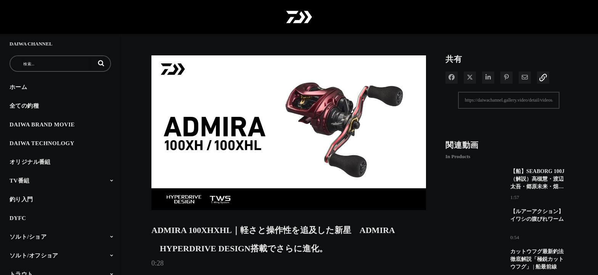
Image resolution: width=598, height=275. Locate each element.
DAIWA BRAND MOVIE (42, 124)
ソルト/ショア (28, 237)
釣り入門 (21, 199)
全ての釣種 (24, 106)
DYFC (18, 218)
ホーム (18, 87)
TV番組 (19, 181)
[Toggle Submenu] (111, 180)
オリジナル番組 (30, 162)
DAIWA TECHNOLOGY (42, 143)
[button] (101, 63)
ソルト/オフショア (34, 255)
